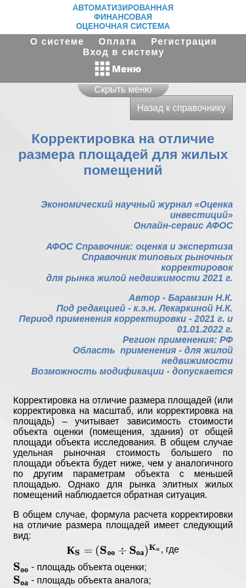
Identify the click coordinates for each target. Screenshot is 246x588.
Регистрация (184, 41)
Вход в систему (123, 52)
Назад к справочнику (181, 107)
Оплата (117, 41)
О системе (57, 41)
